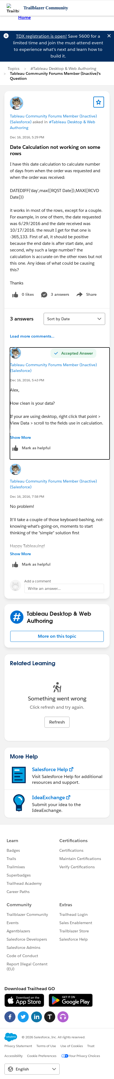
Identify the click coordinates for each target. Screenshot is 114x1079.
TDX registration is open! (41, 36)
